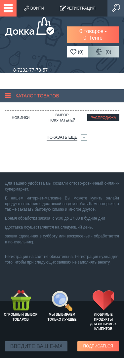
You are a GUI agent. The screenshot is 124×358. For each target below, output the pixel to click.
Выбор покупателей (62, 117)
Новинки (20, 118)
